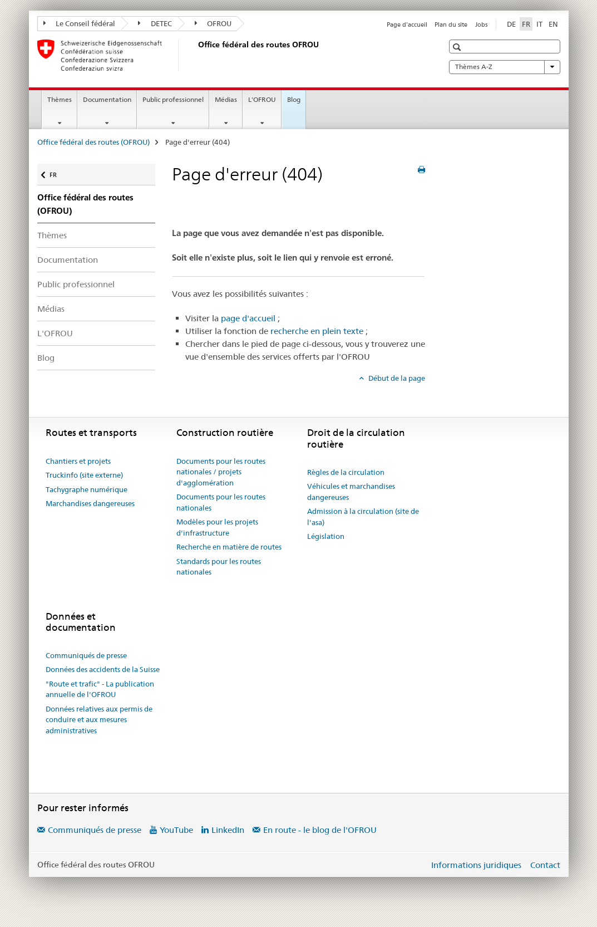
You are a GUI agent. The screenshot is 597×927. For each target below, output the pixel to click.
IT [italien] (539, 23)
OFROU (213, 23)
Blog (293, 99)
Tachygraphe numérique (86, 489)
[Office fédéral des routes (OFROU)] (195, 55)
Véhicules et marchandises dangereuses (351, 492)
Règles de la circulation (345, 472)
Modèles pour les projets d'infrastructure (217, 527)
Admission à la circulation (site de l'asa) (363, 517)
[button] (458, 47)
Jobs (481, 24)
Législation (325, 536)
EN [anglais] (553, 23)
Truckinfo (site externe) (84, 474)
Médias (226, 99)
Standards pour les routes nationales (218, 567)
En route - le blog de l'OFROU (320, 830)
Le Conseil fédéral (79, 23)
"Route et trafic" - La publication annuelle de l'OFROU (100, 689)
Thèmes (59, 99)
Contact (545, 865)
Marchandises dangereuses (90, 503)
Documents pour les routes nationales (220, 502)
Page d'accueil (407, 24)
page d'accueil (248, 318)
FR (58, 172)
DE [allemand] (511, 23)
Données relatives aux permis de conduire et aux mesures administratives (99, 719)
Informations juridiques (476, 865)
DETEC (155, 23)
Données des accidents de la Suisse (103, 669)
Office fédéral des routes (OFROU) (93, 142)
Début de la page (396, 378)
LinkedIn (227, 830)
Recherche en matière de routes (229, 546)
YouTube (176, 830)
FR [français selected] (526, 23)
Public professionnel (173, 99)
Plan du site (451, 24)
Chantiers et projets (78, 461)
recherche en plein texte (316, 331)
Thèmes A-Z (504, 67)
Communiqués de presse (86, 655)
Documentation (107, 99)
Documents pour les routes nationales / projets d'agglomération (220, 472)
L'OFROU (262, 99)
